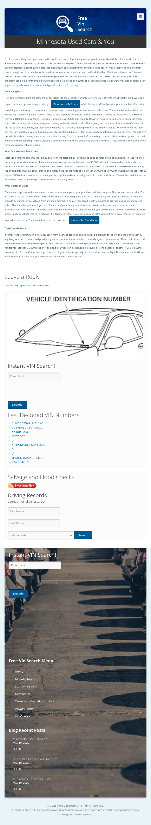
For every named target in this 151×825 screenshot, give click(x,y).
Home (19, 671)
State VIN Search (26, 686)
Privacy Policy (24, 709)
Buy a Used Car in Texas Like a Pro (35, 759)
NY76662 (18, 436)
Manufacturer (24, 679)
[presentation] (32, 391)
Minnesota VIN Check (65, 104)
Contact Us (22, 694)
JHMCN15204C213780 (28, 458)
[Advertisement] (34, 627)
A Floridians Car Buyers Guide (32, 779)
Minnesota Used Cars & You (31, 739)
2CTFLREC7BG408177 (28, 427)
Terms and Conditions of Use (34, 701)
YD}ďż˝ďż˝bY (20, 462)
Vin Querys (22, 716)
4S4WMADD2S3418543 (29, 445)
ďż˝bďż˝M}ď (20, 432)
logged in (23, 285)
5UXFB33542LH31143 (28, 423)
